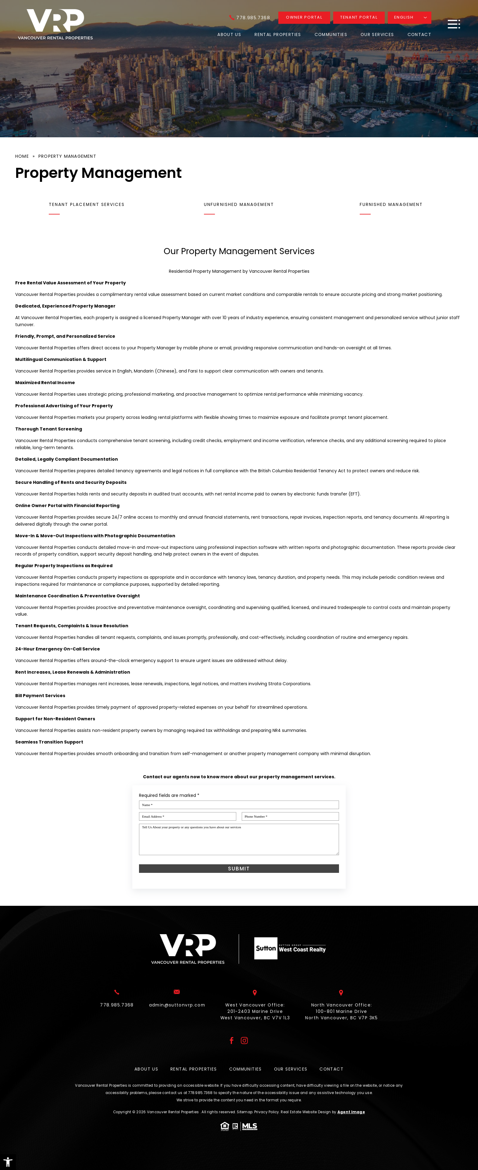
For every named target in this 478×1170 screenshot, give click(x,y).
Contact (420, 35)
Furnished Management (391, 204)
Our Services (377, 35)
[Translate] (409, 18)
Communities (331, 35)
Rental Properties (278, 35)
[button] (8, 1162)
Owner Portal (304, 17)
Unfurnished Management (239, 204)
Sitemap (244, 1112)
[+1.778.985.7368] (249, 17)
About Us (229, 35)
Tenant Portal (359, 17)
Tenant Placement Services (87, 204)
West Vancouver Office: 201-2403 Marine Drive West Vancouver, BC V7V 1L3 (255, 1014)
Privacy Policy (266, 1112)
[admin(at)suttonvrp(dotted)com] (177, 1008)
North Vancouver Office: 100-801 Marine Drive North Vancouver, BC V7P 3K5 (341, 1014)
